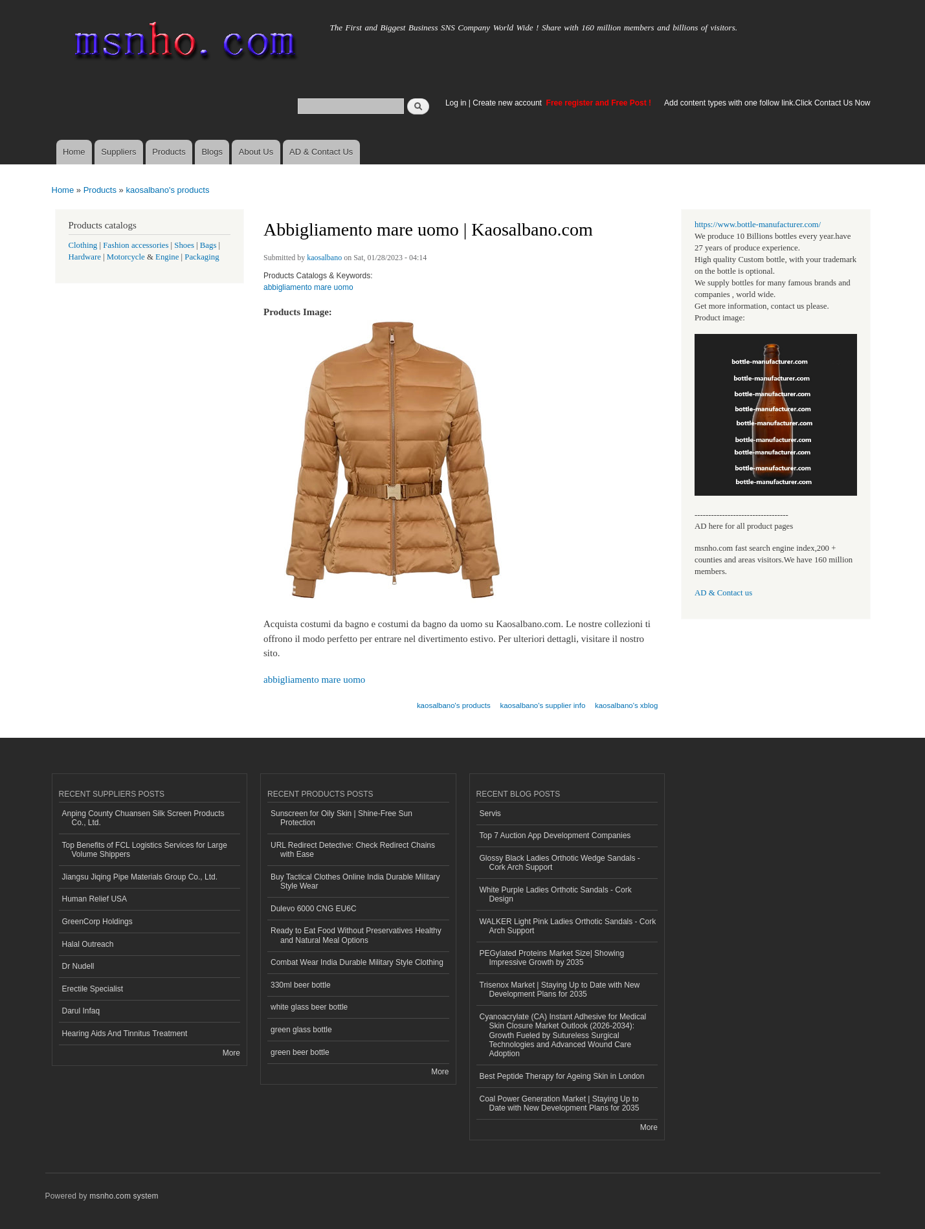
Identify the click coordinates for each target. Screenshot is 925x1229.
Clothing (83, 245)
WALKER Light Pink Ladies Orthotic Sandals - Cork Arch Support (568, 926)
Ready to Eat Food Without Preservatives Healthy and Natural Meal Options (356, 935)
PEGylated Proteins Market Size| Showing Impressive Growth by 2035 (552, 958)
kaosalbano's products (167, 190)
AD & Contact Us (321, 152)
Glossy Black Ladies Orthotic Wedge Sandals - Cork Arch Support (560, 863)
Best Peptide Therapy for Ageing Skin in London (562, 1076)
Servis (490, 813)
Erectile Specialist (93, 988)
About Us (256, 152)
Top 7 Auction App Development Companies (555, 835)
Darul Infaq (81, 1010)
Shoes (184, 245)
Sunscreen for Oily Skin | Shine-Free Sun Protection (341, 818)
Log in (456, 102)
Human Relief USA (95, 898)
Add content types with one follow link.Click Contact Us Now (767, 102)
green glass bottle (301, 1029)
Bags (208, 245)
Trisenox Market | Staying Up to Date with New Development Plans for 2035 (560, 989)
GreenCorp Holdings (97, 921)
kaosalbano (324, 257)
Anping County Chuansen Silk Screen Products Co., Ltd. (143, 818)
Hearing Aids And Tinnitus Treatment (125, 1033)
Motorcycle (126, 256)
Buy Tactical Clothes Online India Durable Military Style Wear (355, 881)
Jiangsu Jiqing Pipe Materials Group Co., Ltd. (139, 876)
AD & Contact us (723, 592)
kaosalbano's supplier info (542, 705)
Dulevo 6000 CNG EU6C (314, 908)
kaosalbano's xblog (626, 705)
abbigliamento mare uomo (308, 287)
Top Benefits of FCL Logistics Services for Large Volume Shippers (144, 850)
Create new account (508, 102)
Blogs (212, 152)
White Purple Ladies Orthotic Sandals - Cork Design (556, 894)
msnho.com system (123, 1196)
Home (74, 152)
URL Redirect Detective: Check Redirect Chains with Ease (353, 850)
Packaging (201, 256)
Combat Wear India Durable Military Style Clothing (357, 962)
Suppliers (118, 152)
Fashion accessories (135, 245)
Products (168, 152)
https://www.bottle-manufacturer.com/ (758, 224)
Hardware (85, 256)
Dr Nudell (78, 966)
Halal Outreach (88, 944)
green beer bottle (300, 1052)
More (231, 1052)
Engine (167, 256)
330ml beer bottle (301, 985)
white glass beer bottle (309, 1007)
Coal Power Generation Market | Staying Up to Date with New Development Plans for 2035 (560, 1103)
